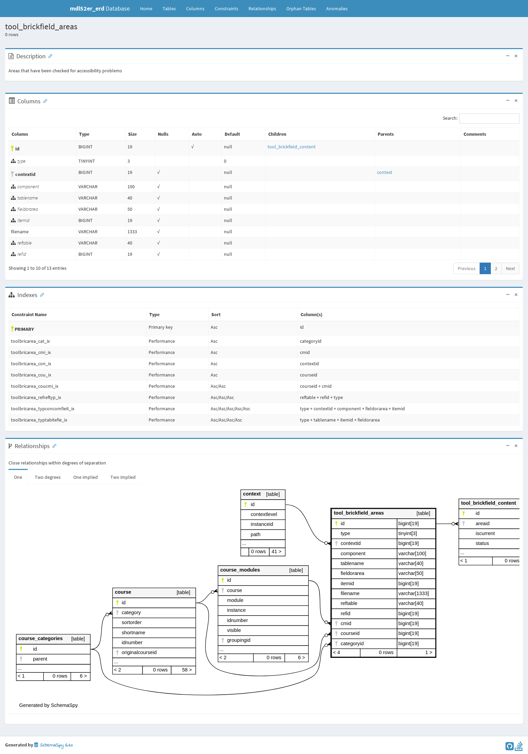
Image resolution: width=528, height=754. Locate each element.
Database (100, 8)
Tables (172, 8)
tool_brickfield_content (292, 147)
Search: (481, 119)
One (18, 477)
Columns (195, 8)
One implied (85, 477)
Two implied (123, 477)
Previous (467, 268)
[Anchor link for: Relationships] (53, 445)
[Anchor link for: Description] (49, 56)
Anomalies (337, 8)
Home (146, 8)
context (384, 172)
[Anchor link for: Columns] (44, 101)
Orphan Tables (301, 8)
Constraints (226, 8)
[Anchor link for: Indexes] (40, 294)
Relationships (262, 8)
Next (510, 268)
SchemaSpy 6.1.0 (53, 745)
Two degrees (48, 477)
